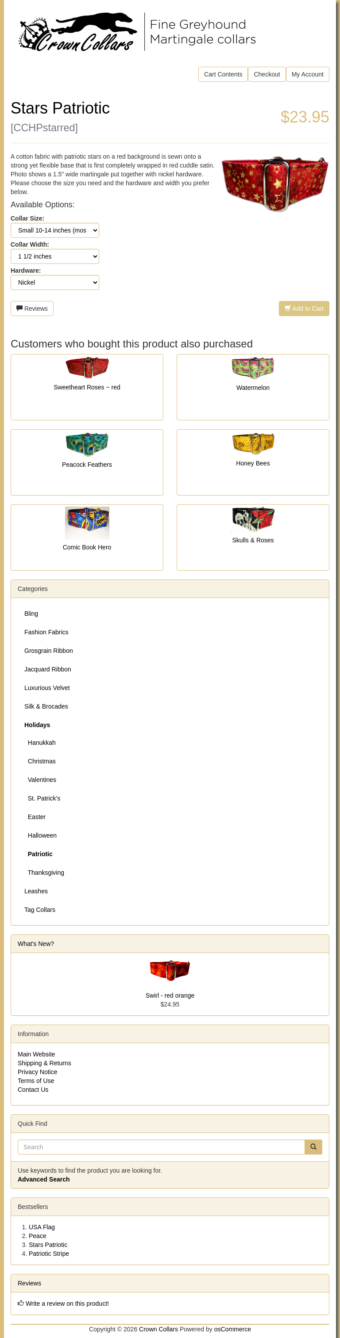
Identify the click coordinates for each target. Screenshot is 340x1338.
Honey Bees (253, 463)
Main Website (36, 1054)
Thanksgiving (44, 872)
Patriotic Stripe (49, 1253)
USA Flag (42, 1227)
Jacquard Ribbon (47, 669)
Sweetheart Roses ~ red (87, 387)
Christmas (40, 761)
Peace (37, 1235)
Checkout (267, 74)
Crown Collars (158, 1329)
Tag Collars (39, 909)
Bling (31, 613)
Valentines (40, 779)
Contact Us (33, 1089)
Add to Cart (304, 308)
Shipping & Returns (44, 1063)
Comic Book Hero (87, 547)
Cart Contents (223, 74)
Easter (35, 816)
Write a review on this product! (67, 1303)
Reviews (32, 308)
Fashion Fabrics (46, 632)
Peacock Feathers (87, 464)
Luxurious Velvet (47, 687)
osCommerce (232, 1329)
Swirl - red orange (170, 995)
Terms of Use (36, 1080)
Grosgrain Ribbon (48, 650)
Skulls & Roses (253, 540)
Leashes (36, 891)
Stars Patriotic (48, 1244)
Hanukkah (40, 742)
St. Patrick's (42, 798)
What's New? (36, 943)
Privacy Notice (37, 1071)
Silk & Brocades (46, 706)
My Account (308, 74)
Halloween (40, 835)
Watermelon (253, 387)
